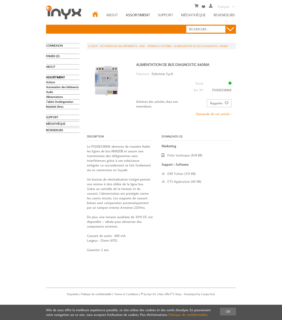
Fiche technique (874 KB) (182, 155)
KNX (142, 46)
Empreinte (73, 294)
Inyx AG (151, 294)
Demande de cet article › (213, 114)
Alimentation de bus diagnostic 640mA (201, 46)
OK (228, 311)
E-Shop (93, 46)
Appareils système (160, 46)
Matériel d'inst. (55, 106)
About (112, 14)
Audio (49, 92)
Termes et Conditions (126, 294)
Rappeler (219, 103)
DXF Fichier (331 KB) (179, 174)
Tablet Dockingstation (59, 102)
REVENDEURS (224, 14)
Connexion (54, 45)
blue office (165, 294)
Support (165, 14)
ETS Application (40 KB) (181, 181)
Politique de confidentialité (96, 294)
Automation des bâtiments (62, 87)
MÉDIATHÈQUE (193, 14)
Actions (50, 82)
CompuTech (208, 294)
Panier (53, 56)
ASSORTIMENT (138, 14)
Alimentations (54, 97)
